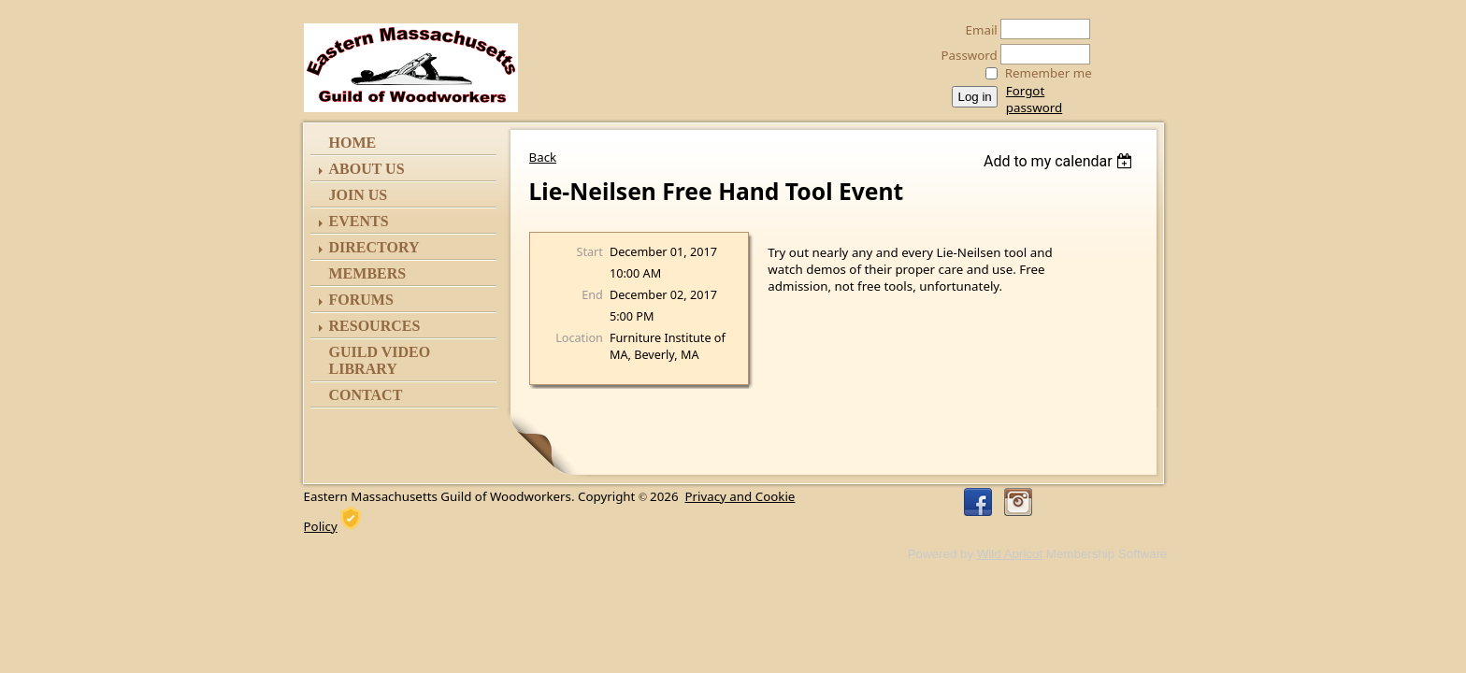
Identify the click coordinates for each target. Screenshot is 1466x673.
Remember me (1048, 72)
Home (353, 142)
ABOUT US (367, 169)
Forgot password (1034, 99)
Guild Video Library (380, 360)
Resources (375, 326)
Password (964, 55)
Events (359, 221)
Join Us (358, 195)
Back (543, 157)
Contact (366, 395)
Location (579, 337)
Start (590, 251)
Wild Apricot (1009, 554)
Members (368, 273)
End (592, 294)
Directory (374, 247)
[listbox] (1061, 161)
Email (977, 29)
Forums (361, 300)
